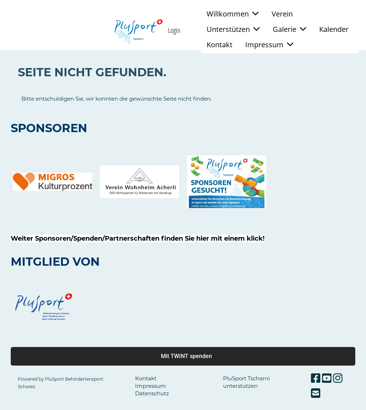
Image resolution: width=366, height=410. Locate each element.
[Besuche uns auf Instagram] (337, 378)
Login (174, 30)
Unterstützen (233, 29)
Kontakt (219, 44)
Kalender (333, 29)
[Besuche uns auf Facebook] (315, 378)
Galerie (289, 29)
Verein (282, 14)
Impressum (269, 44)
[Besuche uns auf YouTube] (326, 378)
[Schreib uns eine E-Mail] (315, 393)
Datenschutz (152, 393)
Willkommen (233, 14)
